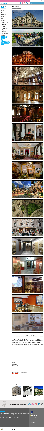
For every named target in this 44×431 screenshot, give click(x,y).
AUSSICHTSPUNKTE (3, 35)
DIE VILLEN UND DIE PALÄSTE (4, 34)
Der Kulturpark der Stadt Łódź (5, 22)
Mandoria (2, 18)
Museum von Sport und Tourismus (5, 33)
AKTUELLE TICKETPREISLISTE (15, 373)
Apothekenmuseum (4, 31)
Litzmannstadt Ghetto (3, 14)
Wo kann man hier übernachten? (4, 36)
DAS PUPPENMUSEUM (4, 32)
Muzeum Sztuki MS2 (4, 26)
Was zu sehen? (2, 417)
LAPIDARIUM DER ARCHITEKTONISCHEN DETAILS (6, 29)
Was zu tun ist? (2, 38)
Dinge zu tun (13, 417)
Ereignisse (2, 40)
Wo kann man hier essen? (4, 37)
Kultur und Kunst (3, 20)
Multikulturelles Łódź (3, 16)
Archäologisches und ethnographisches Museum (5, 30)
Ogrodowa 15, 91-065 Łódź (15, 8)
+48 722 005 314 (34, 415)
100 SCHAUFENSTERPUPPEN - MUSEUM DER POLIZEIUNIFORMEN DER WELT (6, 28)
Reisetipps (2, 39)
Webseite (20, 8)
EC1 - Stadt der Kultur (3, 12)
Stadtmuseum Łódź (4, 24)
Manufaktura (2, 10)
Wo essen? (10, 417)
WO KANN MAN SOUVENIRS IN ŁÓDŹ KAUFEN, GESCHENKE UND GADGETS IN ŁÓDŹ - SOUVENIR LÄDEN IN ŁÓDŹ (5, 42)
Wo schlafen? (6, 417)
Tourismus (3, 6)
